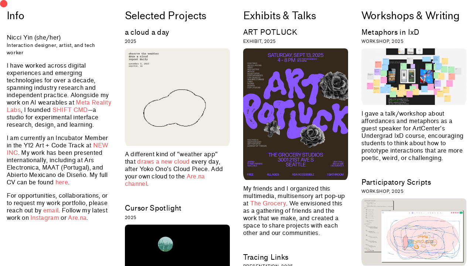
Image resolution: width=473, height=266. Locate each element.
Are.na (77, 217)
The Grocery (268, 203)
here (61, 182)
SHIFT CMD (70, 109)
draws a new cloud (163, 161)
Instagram (44, 217)
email (51, 210)
